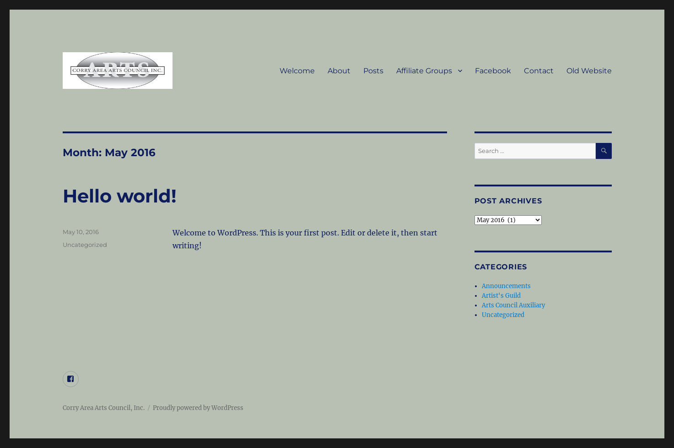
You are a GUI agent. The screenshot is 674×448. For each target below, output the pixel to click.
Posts (373, 70)
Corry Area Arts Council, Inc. (104, 408)
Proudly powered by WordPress (198, 408)
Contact (539, 70)
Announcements (506, 286)
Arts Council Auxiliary (513, 305)
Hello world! (120, 196)
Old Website (589, 70)
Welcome (297, 70)
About (339, 70)
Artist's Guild (501, 296)
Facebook (493, 70)
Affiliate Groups (424, 70)
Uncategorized (85, 244)
